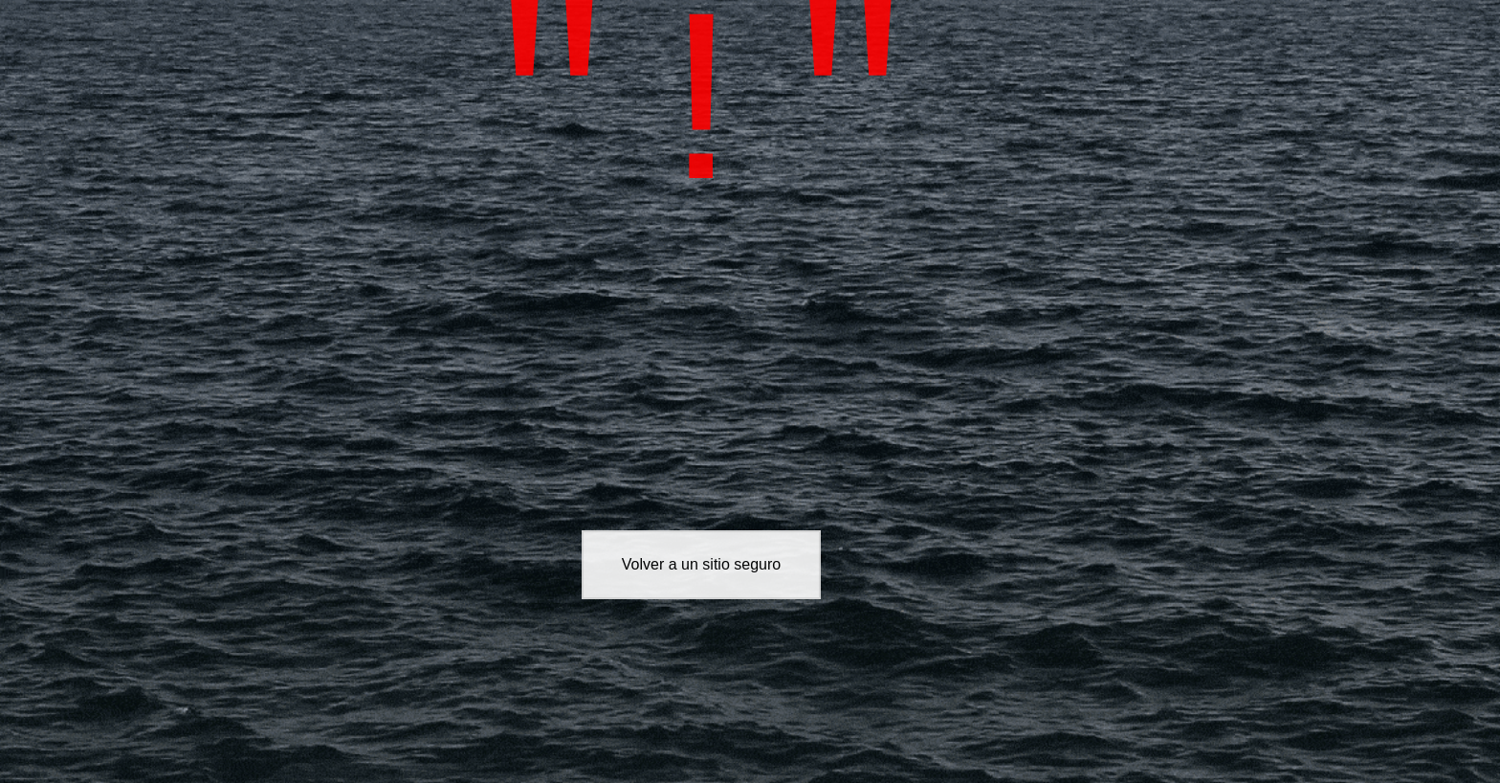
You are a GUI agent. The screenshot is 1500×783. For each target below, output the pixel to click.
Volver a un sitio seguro (701, 622)
